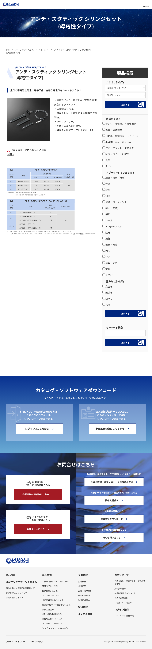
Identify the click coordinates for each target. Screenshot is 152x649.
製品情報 (10, 575)
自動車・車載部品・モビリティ (120, 136)
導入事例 (47, 575)
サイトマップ (37, 641)
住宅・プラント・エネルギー (119, 148)
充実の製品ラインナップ (16, 592)
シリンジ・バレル (25, 49)
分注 (106, 257)
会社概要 (82, 581)
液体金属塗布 (48, 609)
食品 (106, 160)
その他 (107, 166)
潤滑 (106, 196)
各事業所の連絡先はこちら (35, 494)
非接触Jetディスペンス (52, 618)
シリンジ (45, 49)
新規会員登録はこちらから (110, 428)
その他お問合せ (121, 598)
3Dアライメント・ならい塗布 (55, 628)
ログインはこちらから (37, 428)
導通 (106, 183)
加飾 (106, 238)
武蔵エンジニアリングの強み (21, 582)
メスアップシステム (51, 595)
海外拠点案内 (84, 600)
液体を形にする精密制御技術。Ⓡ (20, 588)
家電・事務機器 (112, 129)
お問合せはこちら (36, 529)
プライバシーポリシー (15, 641)
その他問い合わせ (112, 537)
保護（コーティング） (115, 202)
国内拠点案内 (84, 595)
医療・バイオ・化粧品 (115, 154)
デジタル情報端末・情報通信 (119, 123)
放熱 (106, 190)
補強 (106, 214)
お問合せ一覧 (121, 575)
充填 (106, 304)
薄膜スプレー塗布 (50, 586)
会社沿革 (82, 586)
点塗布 (107, 286)
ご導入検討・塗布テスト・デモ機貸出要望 (112, 481)
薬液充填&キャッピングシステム (56, 604)
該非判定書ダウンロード (125, 593)
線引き (107, 292)
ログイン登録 (121, 609)
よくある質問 (85, 614)
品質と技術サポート (14, 597)
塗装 (106, 269)
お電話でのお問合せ (123, 602)
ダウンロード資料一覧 (124, 615)
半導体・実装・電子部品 (117, 142)
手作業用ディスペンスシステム (55, 581)
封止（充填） (111, 208)
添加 (106, 250)
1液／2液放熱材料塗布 (52, 614)
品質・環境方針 (85, 590)
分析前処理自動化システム (53, 600)
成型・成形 (109, 263)
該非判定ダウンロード (112, 518)
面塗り (107, 298)
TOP (8, 49)
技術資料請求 (111, 500)
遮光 (106, 232)
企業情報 (83, 575)
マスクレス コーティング (53, 623)
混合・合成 (109, 244)
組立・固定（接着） (114, 177)
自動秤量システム (50, 590)
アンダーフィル (112, 226)
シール (107, 220)
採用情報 (83, 607)
